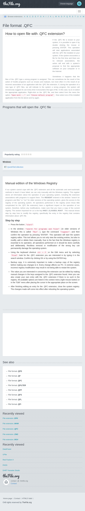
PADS (5, 465)
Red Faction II (8, 460)
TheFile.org (27, 502)
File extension (10, 418)
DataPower (7, 449)
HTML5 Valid (27, 498)
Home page (7, 498)
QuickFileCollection (15, 167)
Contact (14, 483)
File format (15, 371)
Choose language (66, 4)
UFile (5, 454)
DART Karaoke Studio (11, 470)
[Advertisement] (27, 57)
